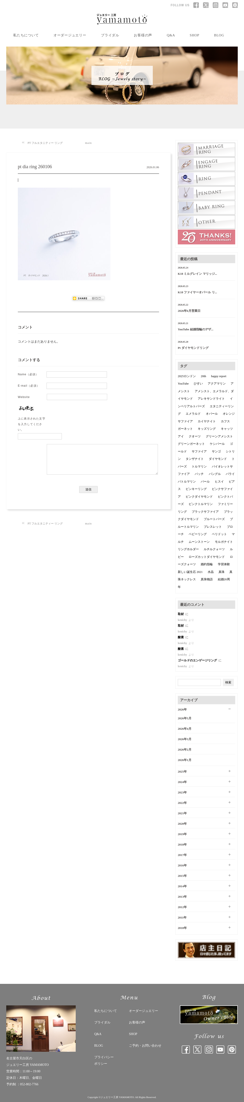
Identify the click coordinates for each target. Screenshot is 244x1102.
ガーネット (185, 428)
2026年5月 (184, 718)
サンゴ (216, 451)
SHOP (194, 35)
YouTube (183, 383)
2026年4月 (184, 728)
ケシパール (217, 443)
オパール (212, 413)
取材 (181, 614)
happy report (218, 376)
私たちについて (26, 35)
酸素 (181, 637)
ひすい (198, 383)
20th (203, 376)
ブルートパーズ (214, 519)
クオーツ (195, 436)
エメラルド (193, 413)
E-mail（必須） (29, 385)
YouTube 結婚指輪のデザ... (195, 329)
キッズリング (207, 428)
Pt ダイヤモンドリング (193, 348)
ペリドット (219, 534)
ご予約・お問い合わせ (145, 1045)
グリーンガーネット (191, 443)
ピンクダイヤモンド (199, 496)
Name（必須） (28, 374)
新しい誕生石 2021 (190, 572)
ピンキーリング (196, 489)
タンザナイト (195, 459)
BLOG (219, 35)
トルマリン (199, 466)
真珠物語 (207, 579)
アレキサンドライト (211, 398)
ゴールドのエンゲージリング (198, 660)
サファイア (199, 451)
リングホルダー (188, 549)
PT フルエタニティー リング (45, 143)
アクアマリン (217, 383)
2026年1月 (184, 760)
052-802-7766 (29, 1084)
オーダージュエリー (69, 35)
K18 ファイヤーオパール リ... (197, 292)
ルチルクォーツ (214, 549)
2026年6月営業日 (189, 311)
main (88, 143)
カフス (225, 421)
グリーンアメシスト (219, 436)
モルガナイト (224, 541)
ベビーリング (198, 534)
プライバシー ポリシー (104, 1060)
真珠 (222, 572)
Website (24, 397)
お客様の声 (143, 35)
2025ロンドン (187, 376)
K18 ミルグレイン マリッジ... (197, 273)
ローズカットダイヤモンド (207, 557)
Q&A (171, 35)
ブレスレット (213, 526)
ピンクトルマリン (201, 504)
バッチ (199, 474)
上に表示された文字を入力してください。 (31, 424)
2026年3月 (184, 739)
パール (205, 481)
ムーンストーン (199, 541)
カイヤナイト (207, 421)
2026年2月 (184, 749)
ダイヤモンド (218, 459)
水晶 (211, 572)
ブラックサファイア (205, 511)
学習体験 (224, 564)
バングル (215, 474)
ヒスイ (219, 481)
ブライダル (110, 35)
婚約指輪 (207, 564)
